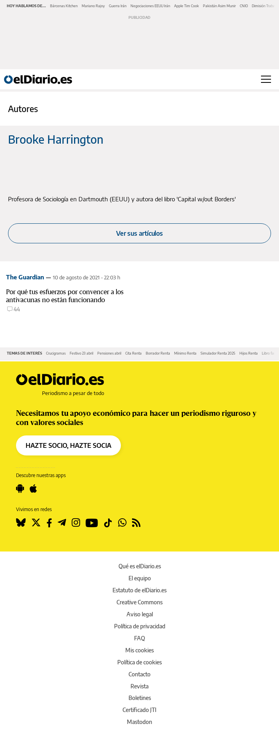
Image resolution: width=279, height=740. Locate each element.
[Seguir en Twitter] (36, 522)
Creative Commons (139, 602)
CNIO (244, 6)
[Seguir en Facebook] (49, 522)
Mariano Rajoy (93, 6)
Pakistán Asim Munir (219, 6)
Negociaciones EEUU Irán (150, 6)
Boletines (139, 697)
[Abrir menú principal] (266, 79)
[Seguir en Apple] (33, 488)
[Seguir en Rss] (136, 522)
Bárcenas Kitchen (64, 6)
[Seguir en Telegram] (62, 522)
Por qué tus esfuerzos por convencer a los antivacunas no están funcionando (65, 296)
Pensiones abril (109, 353)
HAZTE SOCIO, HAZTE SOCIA (68, 445)
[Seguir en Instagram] (76, 522)
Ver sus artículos (139, 233)
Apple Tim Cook (186, 6)
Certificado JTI (139, 709)
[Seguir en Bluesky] (21, 522)
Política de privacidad (139, 626)
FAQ (139, 638)
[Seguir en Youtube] (92, 522)
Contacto (139, 674)
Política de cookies (139, 662)
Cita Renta (133, 353)
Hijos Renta (248, 353)
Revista (139, 686)
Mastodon (139, 721)
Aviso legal (139, 614)
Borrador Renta (158, 353)
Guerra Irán (117, 6)
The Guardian (25, 277)
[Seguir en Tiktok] (108, 522)
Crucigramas (56, 353)
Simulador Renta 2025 (218, 353)
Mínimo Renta (185, 353)
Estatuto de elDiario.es (139, 590)
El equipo (139, 578)
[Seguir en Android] (20, 488)
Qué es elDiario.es (139, 566)
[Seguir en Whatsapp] (122, 522)
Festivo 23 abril (81, 353)
